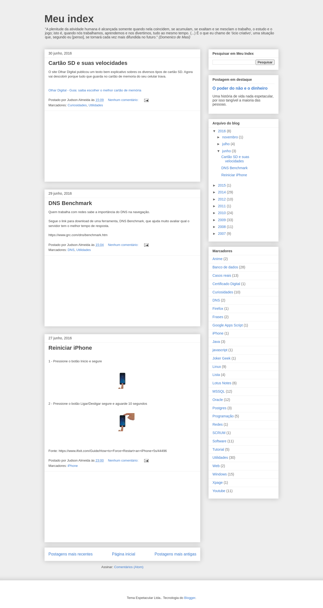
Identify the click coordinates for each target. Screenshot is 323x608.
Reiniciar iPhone (70, 348)
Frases (217, 317)
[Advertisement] (122, 146)
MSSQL (218, 391)
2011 (222, 206)
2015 (222, 185)
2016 (222, 131)
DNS (71, 250)
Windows (219, 474)
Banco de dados (225, 267)
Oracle (217, 400)
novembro (230, 137)
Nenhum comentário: (123, 100)
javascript (219, 350)
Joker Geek (221, 358)
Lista (216, 375)
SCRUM (218, 433)
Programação (223, 416)
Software (219, 441)
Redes (217, 424)
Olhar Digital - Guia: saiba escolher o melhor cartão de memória (94, 90)
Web (216, 466)
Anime (217, 259)
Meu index (69, 18)
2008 (222, 227)
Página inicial (123, 554)
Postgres (219, 408)
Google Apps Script (227, 325)
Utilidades (96, 105)
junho (227, 151)
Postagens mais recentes (70, 554)
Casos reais (221, 275)
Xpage (217, 482)
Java (216, 342)
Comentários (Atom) (128, 567)
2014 (222, 192)
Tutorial (218, 449)
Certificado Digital (226, 284)
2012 (222, 199)
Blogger (189, 598)
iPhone (73, 466)
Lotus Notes (221, 383)
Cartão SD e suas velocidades (87, 63)
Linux (216, 367)
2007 (222, 234)
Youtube (218, 491)
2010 (222, 213)
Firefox (217, 309)
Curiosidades (77, 105)
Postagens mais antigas (175, 554)
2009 (222, 220)
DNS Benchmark (70, 203)
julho (226, 144)
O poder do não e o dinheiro (239, 88)
